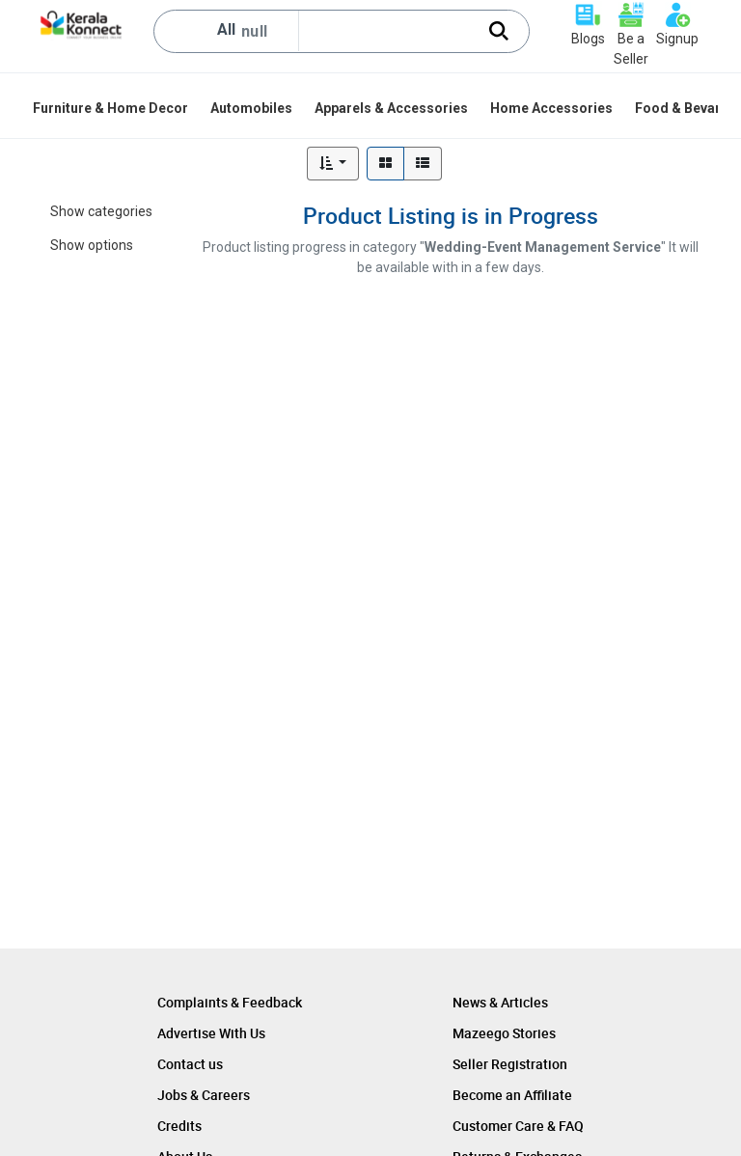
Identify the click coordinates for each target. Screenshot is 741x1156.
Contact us (190, 1064)
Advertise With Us (211, 1033)
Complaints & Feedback (229, 1002)
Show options (91, 245)
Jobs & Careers (203, 1095)
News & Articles (500, 1002)
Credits (179, 1125)
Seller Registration (510, 1064)
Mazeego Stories (504, 1033)
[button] (333, 163)
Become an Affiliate (512, 1095)
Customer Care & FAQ (518, 1125)
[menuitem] (112, 108)
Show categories (101, 211)
